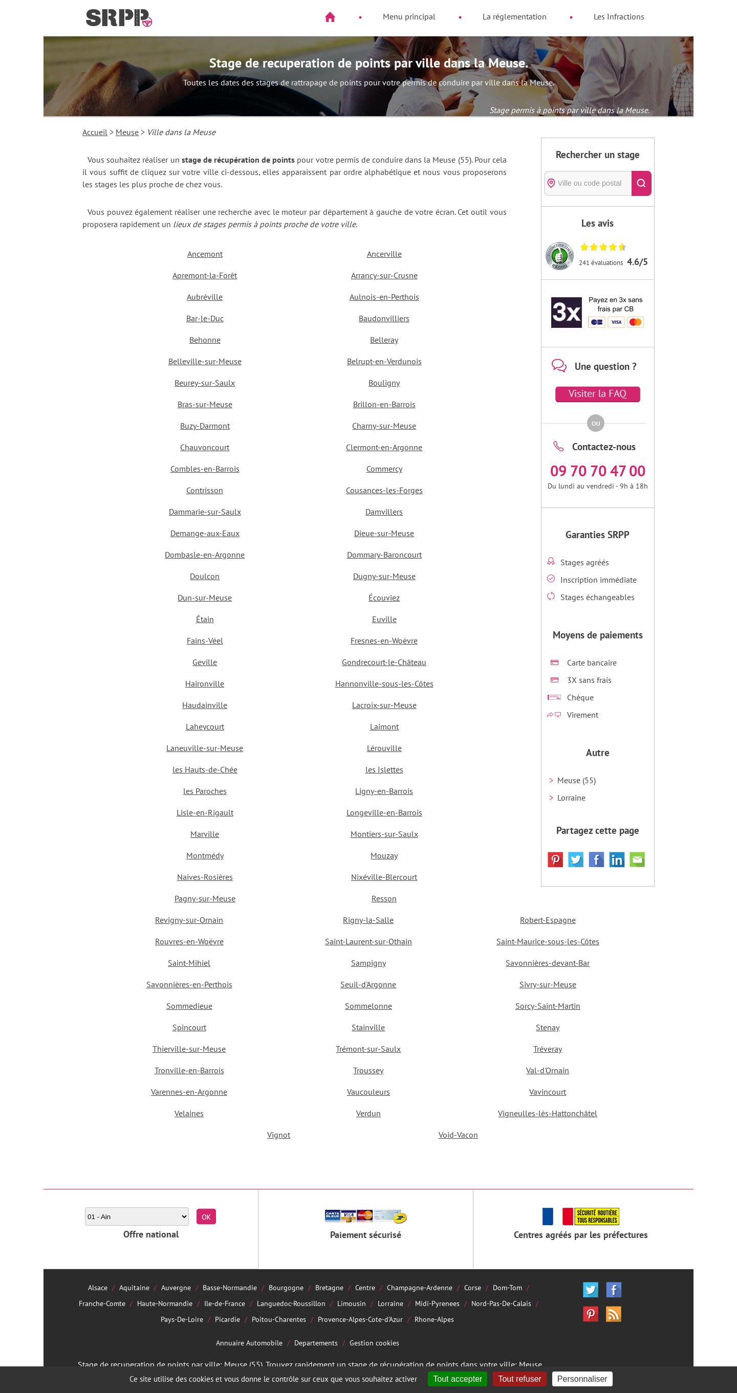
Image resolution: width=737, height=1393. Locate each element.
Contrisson (204, 490)
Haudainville (204, 705)
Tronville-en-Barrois (189, 1070)
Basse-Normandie (230, 1287)
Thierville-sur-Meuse (189, 1049)
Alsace (97, 1287)
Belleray (384, 340)
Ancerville (384, 254)
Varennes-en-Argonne (189, 1092)
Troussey (368, 1070)
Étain (205, 619)
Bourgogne (286, 1287)
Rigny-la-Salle (368, 920)
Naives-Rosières (205, 877)
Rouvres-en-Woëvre (189, 941)
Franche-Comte (102, 1303)
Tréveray (547, 1049)
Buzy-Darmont (205, 426)
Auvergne (176, 1287)
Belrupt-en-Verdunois (384, 361)
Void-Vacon (458, 1135)
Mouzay (384, 855)
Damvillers (384, 511)
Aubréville (205, 297)
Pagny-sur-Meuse (205, 898)
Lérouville (384, 748)
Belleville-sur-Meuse (205, 361)
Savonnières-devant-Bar (548, 963)
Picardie (227, 1319)
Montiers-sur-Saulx (384, 834)
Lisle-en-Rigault (205, 812)
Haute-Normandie (164, 1303)
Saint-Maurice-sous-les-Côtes (547, 941)
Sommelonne (368, 1006)
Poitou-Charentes (279, 1319)
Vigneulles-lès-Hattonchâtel (547, 1113)
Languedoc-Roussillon (291, 1303)
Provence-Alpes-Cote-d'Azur (360, 1319)
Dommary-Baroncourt (384, 554)
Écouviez (384, 597)
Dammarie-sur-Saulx (205, 511)
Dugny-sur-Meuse (384, 576)
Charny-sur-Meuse (384, 426)
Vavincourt (547, 1092)
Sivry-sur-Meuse (547, 984)
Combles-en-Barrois (205, 468)
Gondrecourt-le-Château (384, 662)
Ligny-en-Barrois (384, 791)
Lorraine (571, 797)
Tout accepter (457, 1379)
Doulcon (205, 576)
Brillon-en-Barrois (384, 404)
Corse (472, 1287)
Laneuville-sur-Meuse (204, 748)
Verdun (368, 1113)
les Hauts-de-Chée (204, 769)
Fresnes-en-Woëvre (384, 640)
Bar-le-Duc (205, 318)
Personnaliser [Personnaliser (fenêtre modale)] (582, 1379)
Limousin (351, 1303)
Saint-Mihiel (189, 963)
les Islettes (384, 769)
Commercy (384, 468)
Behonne (205, 340)
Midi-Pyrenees (437, 1303)
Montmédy (205, 855)
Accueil (94, 132)
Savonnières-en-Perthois (189, 984)
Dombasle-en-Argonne (205, 554)
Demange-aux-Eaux (205, 533)
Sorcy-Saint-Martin (547, 1006)
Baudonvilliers (384, 318)
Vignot (278, 1135)
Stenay (547, 1027)
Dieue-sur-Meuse (384, 533)
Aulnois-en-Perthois (384, 297)
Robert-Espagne (548, 920)
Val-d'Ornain (547, 1070)
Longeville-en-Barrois (384, 812)
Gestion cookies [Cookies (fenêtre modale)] (374, 1342)
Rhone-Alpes (434, 1319)
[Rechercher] (642, 183)
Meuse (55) (576, 780)
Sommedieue (189, 1006)
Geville (204, 662)
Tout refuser (519, 1379)
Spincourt (189, 1027)
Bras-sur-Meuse (205, 404)
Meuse (127, 132)
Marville (204, 834)
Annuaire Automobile (249, 1342)
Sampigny (368, 963)
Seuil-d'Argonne (368, 984)
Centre (365, 1287)
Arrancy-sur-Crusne (384, 275)
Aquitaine (134, 1287)
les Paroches (205, 791)
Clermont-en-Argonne (384, 447)
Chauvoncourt (204, 447)
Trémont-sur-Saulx (368, 1049)
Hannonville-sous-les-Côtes (384, 683)
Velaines (189, 1113)
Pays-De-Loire (182, 1319)
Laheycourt (205, 726)
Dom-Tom (507, 1287)
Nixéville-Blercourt (384, 877)
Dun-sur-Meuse (205, 597)
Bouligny (384, 383)
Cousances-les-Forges (384, 490)
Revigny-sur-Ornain (189, 920)
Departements (316, 1342)
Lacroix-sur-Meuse (384, 705)
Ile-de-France (224, 1303)
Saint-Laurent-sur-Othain (368, 941)
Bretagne (329, 1287)
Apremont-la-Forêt (204, 275)
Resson (384, 898)
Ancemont (205, 254)
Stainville (368, 1027)
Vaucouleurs (368, 1092)
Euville (384, 619)
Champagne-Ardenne (419, 1287)
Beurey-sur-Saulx (205, 383)
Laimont (384, 726)
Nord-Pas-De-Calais (501, 1303)
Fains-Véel (205, 640)
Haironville (204, 683)
